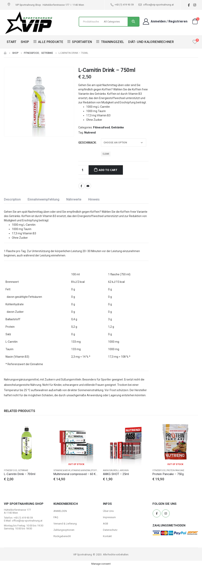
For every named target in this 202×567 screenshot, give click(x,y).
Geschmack (87, 142)
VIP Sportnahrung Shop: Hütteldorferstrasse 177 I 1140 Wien (49, 4)
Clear (106, 154)
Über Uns (108, 510)
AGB (105, 523)
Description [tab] (12, 199)
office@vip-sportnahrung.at (156, 4)
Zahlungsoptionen (63, 529)
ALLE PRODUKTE (48, 42)
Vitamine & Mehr (61, 470)
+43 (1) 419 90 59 (122, 4)
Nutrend (90, 132)
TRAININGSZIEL (110, 42)
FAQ (55, 517)
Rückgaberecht (62, 536)
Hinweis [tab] (94, 199)
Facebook (81, 186)
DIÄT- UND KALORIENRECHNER (151, 42)
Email (88, 186)
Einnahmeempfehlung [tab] (43, 199)
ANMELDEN (60, 510)
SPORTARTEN (79, 42)
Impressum (109, 517)
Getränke (117, 127)
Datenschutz (110, 529)
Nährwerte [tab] (73, 199)
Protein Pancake (175, 470)
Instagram (166, 513)
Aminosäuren (110, 470)
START (12, 42)
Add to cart (108, 170)
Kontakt (107, 536)
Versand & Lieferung (65, 523)
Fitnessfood (101, 127)
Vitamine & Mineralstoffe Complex (89, 470)
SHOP (25, 42)
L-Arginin (123, 470)
